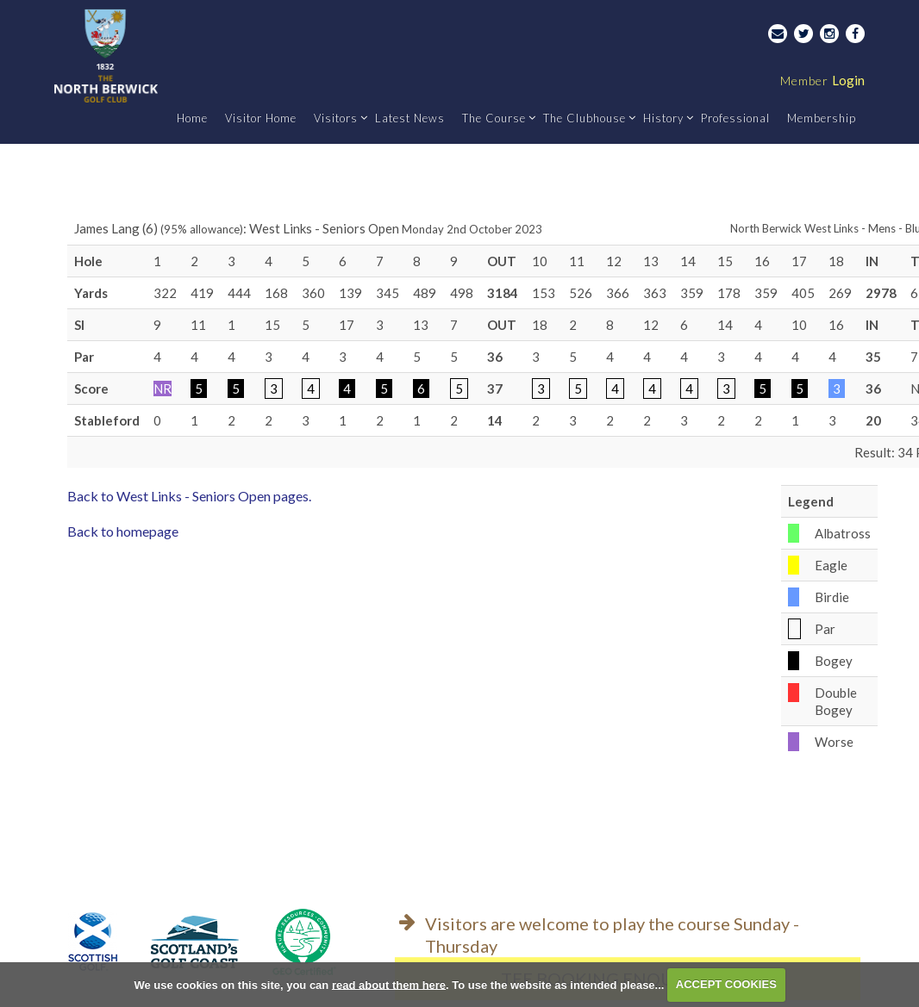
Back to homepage (122, 531)
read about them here (389, 984)
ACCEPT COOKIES (726, 984)
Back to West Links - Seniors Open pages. (189, 496)
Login (822, 80)
